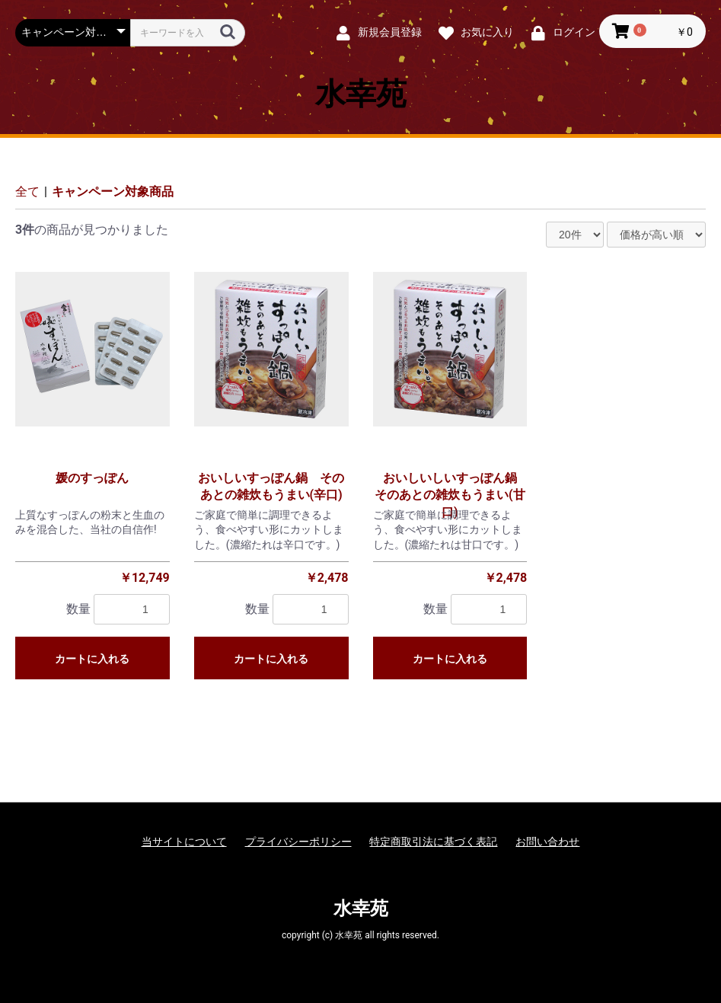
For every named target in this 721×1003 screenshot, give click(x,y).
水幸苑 (361, 94)
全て (27, 191)
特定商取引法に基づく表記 (433, 841)
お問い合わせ (547, 841)
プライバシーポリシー (298, 841)
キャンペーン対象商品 (113, 191)
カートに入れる (92, 659)
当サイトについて (184, 841)
